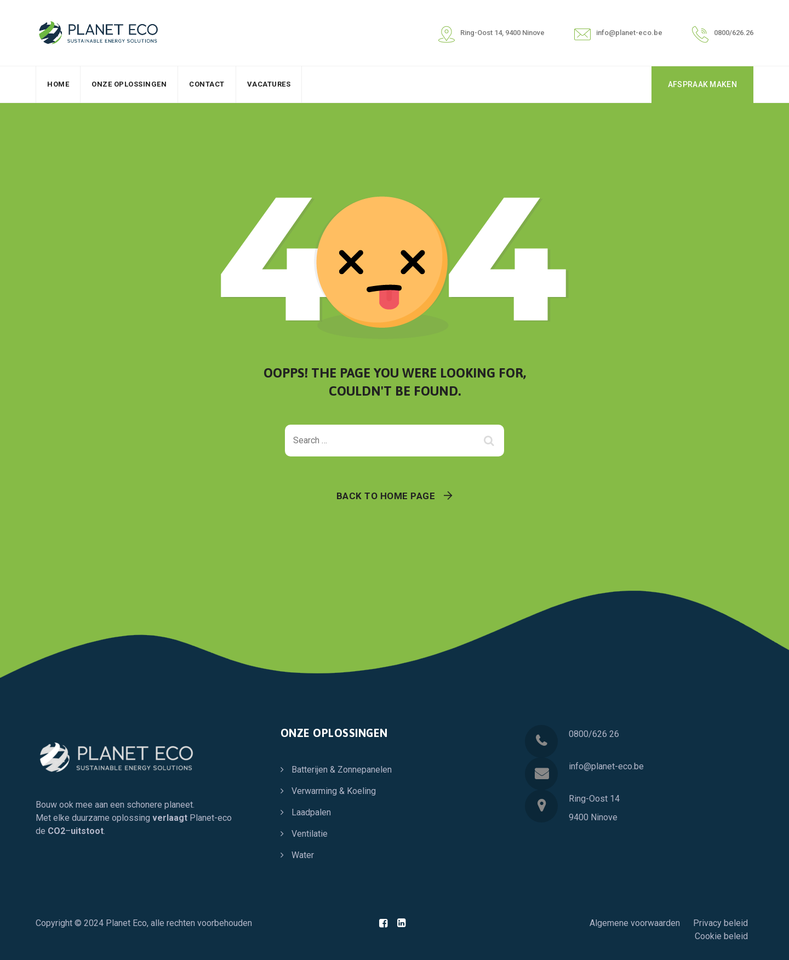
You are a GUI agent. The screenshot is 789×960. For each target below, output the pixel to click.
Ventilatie (309, 833)
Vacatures (269, 84)
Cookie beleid (721, 936)
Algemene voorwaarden (635, 923)
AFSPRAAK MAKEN (702, 84)
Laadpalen (311, 812)
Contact (207, 84)
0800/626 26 (594, 734)
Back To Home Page (386, 495)
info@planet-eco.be (606, 766)
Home (58, 84)
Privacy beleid (720, 923)
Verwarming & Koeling (333, 791)
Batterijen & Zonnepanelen (341, 769)
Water (302, 855)
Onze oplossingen (129, 84)
